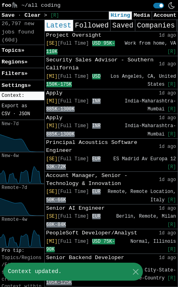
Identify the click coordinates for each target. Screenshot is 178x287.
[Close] (135, 271)
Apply (54, 93)
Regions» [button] (15, 62)
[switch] (158, 5)
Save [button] (10, 15)
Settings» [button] (16, 85)
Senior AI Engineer (75, 208)
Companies (156, 25)
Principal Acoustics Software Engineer (91, 146)
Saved (122, 25)
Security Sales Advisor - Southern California (100, 64)
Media (142, 15)
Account (165, 15)
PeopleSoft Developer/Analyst (91, 233)
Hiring (120, 15)
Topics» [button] (13, 50)
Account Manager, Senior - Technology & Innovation (87, 180)
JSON (24, 114)
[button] (22, 96)
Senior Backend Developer (85, 258)
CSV (6, 114)
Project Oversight (74, 35)
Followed (92, 25)
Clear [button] (34, 15)
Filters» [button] (15, 74)
